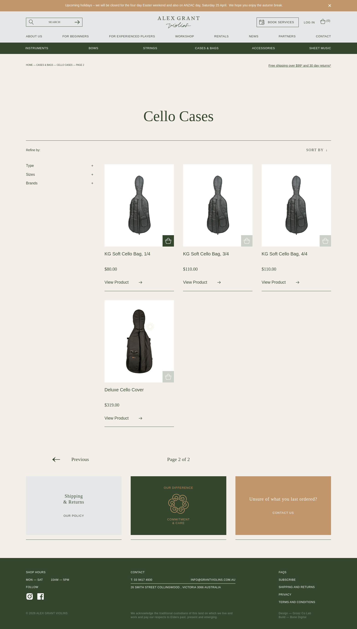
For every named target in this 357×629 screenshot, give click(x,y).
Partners (287, 36)
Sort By (315, 150)
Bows (93, 48)
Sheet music (320, 48)
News (253, 36)
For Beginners (75, 36)
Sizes (30, 174)
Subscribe (287, 579)
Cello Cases (64, 65)
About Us (34, 36)
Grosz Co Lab (302, 613)
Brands (32, 183)
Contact (323, 36)
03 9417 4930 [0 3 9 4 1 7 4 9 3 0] (143, 579)
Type (30, 166)
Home (29, 65)
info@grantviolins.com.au (213, 579)
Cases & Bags (207, 48)
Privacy (285, 594)
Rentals (221, 36)
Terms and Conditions (297, 602)
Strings (150, 48)
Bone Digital (298, 617)
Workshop (184, 36)
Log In (309, 22)
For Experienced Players (132, 36)
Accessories (263, 48)
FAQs (282, 572)
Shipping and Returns (297, 587)
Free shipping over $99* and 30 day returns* (299, 65)
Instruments (36, 48)
